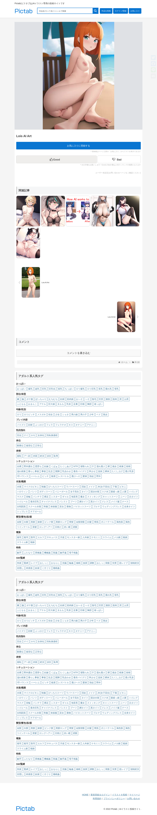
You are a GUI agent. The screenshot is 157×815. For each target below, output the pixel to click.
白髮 (89, 522)
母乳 (116, 389)
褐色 (128, 522)
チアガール (35, 511)
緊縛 (26, 563)
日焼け (58, 527)
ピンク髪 (49, 522)
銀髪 (40, 522)
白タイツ (133, 496)
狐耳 (26, 537)
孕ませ (92, 471)
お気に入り (135, 11)
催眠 (78, 563)
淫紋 (84, 486)
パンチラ (37, 496)
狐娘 (125, 537)
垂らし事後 (33, 471)
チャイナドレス (49, 501)
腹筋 (108, 399)
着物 (69, 506)
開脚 (57, 471)
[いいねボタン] (56, 159)
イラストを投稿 (119, 794)
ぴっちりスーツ (55, 486)
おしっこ (44, 563)
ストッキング (93, 496)
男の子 (83, 414)
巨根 (82, 404)
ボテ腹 (30, 399)
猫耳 (19, 537)
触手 (19, 552)
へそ (87, 399)
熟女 (105, 414)
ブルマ (96, 506)
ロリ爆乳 (80, 389)
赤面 (35, 456)
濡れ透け (100, 466)
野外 (98, 476)
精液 (121, 466)
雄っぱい (98, 404)
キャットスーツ (110, 496)
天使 (62, 537)
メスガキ (41, 414)
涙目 (49, 456)
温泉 (100, 471)
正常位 (38, 445)
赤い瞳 (67, 527)
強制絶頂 (134, 563)
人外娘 (85, 537)
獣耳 (33, 537)
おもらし (55, 563)
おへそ (79, 399)
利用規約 (97, 798)
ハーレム (35, 476)
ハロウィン (22, 491)
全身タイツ (129, 506)
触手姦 (63, 552)
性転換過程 (52, 435)
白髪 (26, 522)
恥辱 (56, 456)
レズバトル (63, 476)
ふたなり (28, 552)
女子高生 (74, 491)
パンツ (33, 491)
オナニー (80, 425)
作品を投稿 (106, 11)
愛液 (85, 476)
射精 (128, 466)
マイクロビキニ (31, 486)
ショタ (65, 414)
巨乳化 (52, 389)
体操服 (54, 506)
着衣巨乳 (34, 501)
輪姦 (71, 563)
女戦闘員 (21, 506)
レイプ (34, 563)
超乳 (37, 389)
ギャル (65, 496)
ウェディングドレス (112, 506)
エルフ (41, 537)
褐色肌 (120, 522)
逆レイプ (123, 563)
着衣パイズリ (79, 471)
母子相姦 (73, 552)
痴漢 (53, 476)
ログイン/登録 (120, 11)
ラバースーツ (72, 486)
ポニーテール (107, 522)
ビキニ (123, 486)
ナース (125, 501)
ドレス (105, 501)
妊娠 (46, 466)
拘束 (19, 563)
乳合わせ (66, 471)
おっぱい (21, 389)
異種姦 (38, 552)
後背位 (29, 445)
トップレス (22, 511)
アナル (42, 404)
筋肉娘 (70, 399)
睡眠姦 (56, 568)
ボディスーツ (45, 491)
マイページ (134, 794)
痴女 (114, 466)
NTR (75, 466)
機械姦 (47, 552)
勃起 (92, 476)
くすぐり (46, 568)
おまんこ (32, 404)
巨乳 (44, 389)
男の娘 (74, 414)
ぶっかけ (39, 425)
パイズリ (21, 425)
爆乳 (30, 389)
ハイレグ (133, 491)
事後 (44, 471)
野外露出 (28, 466)
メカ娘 (117, 537)
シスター (55, 496)
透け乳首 (129, 471)
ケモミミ (96, 537)
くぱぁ (54, 466)
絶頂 (42, 456)
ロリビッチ (29, 414)
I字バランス (22, 476)
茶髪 (35, 527)
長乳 (100, 389)
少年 (91, 414)
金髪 (19, 522)
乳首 (69, 404)
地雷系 (74, 496)
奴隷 (37, 568)
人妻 (124, 491)
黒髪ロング (61, 522)
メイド (91, 486)
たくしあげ (65, 466)
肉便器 (29, 568)
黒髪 (33, 522)
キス (71, 425)
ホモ (33, 435)
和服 (46, 506)
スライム (107, 537)
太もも (60, 404)
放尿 (85, 563)
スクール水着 (34, 506)
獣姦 (55, 552)
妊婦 (62, 399)
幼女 (50, 414)
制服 (44, 486)
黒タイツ (95, 501)
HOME (85, 794)
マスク (20, 496)
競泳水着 (95, 491)
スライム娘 (22, 542)
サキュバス (52, 537)
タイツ (85, 491)
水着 (19, 486)
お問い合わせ (133, 798)
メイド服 (115, 501)
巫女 (62, 506)
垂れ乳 (108, 389)
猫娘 (32, 542)
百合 (19, 435)
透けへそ (75, 476)
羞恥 (19, 456)
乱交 (50, 471)
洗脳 (64, 563)
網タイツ (83, 501)
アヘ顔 (27, 456)
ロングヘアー (45, 527)
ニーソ (123, 496)
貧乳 (60, 389)
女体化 (41, 435)
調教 (92, 563)
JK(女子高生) (104, 486)
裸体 (107, 471)
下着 (115, 486)
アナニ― (91, 425)
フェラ (49, 425)
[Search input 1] (65, 11)
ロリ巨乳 (91, 389)
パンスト (63, 501)
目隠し (20, 568)
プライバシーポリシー (114, 798)
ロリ (19, 414)
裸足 (46, 496)
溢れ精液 (21, 471)
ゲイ (26, 435)
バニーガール (61, 491)
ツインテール (23, 527)
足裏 (75, 404)
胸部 (89, 404)
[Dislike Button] (119, 159)
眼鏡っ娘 (115, 491)
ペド (98, 414)
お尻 (126, 399)
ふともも (21, 404)
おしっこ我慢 (103, 563)
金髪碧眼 (80, 522)
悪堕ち (38, 466)
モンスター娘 (73, 537)
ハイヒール (22, 501)
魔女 (82, 496)
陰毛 (94, 399)
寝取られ (84, 466)
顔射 (30, 425)
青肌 (96, 522)
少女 (57, 414)
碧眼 (75, 527)
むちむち (53, 399)
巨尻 (101, 399)
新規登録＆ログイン (100, 794)
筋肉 (115, 399)
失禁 (114, 563)
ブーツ (73, 501)
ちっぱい (69, 389)
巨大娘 (51, 404)
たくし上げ (117, 471)
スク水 (105, 491)
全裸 (19, 466)
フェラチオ (60, 425)
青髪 (71, 522)
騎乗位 (20, 445)
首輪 (28, 496)
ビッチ (45, 476)
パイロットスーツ (82, 506)
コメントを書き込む (78, 353)
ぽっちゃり (41, 399)
